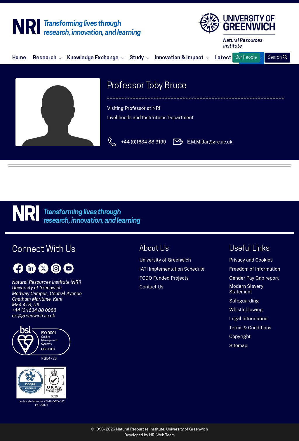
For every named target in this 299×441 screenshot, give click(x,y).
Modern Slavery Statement (246, 289)
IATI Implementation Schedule (171, 269)
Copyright (240, 336)
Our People (246, 57)
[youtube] (68, 268)
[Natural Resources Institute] (236, 29)
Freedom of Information (254, 269)
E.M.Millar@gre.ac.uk (209, 142)
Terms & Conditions (250, 328)
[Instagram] (56, 268)
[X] (43, 268)
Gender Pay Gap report (254, 278)
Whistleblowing (246, 309)
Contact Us (151, 287)
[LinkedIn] (31, 268)
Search (277, 57)
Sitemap (238, 345)
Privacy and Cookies (251, 260)
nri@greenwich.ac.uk (33, 316)
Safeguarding (244, 301)
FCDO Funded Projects (164, 278)
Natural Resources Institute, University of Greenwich (162, 429)
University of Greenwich (165, 260)
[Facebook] (18, 268)
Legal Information (248, 318)
